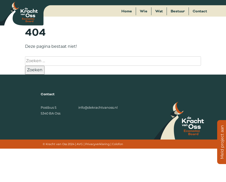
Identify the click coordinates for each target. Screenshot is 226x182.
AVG (80, 144)
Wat (159, 11)
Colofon (117, 144)
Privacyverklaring (97, 144)
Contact (200, 11)
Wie (143, 11)
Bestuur (178, 11)
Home (126, 11)
